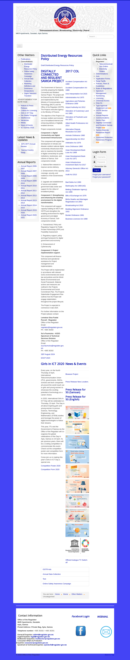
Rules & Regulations (104, 88)
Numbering (100, 96)
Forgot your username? (102, 174)
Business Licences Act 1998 (76, 219)
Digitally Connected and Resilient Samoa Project (104, 125)
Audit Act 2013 (71, 174)
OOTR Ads (47, 569)
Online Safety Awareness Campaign (29, 73)
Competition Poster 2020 (50, 466)
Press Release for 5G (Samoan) (75, 391)
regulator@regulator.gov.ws (51, 327)
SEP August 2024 (48, 354)
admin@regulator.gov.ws (43, 634)
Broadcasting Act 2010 (74, 205)
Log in (96, 170)
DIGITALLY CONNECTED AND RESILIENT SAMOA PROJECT (52, 76)
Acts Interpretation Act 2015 (76, 94)
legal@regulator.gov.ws (40, 636)
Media (23, 123)
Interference (25, 118)
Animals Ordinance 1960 (75, 135)
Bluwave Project (71, 374)
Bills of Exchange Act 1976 (75, 196)
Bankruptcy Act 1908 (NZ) (75, 186)
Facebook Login (81, 616)
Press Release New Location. (77, 382)
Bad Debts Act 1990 (73, 182)
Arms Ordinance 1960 (74, 146)
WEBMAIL (102, 616)
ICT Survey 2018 (27, 128)
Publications (25, 59)
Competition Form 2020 (50, 469)
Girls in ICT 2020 (52, 364)
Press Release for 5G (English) (75, 398)
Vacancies (25, 120)
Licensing (99, 98)
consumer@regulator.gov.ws (36, 643)
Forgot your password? (102, 177)
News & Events (27, 125)
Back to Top (109, 655)
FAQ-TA (99, 103)
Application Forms (103, 79)
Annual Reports (102, 115)
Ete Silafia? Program (29, 115)
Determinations (102, 74)
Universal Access (102, 101)
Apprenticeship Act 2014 (74, 139)
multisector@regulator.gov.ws (47, 638)
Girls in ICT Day (27, 113)
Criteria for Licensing (29, 110)
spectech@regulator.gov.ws (55, 645)
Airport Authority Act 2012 (75, 107)
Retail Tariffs (101, 81)
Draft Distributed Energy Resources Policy (57, 65)
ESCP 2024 (45, 358)
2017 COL (72, 71)
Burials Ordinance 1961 (74, 215)
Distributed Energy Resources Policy (61, 57)
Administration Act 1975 (74, 97)
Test (44, 579)
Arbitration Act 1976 (73, 143)
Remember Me (100, 166)
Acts (97, 76)
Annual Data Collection (52, 574)
